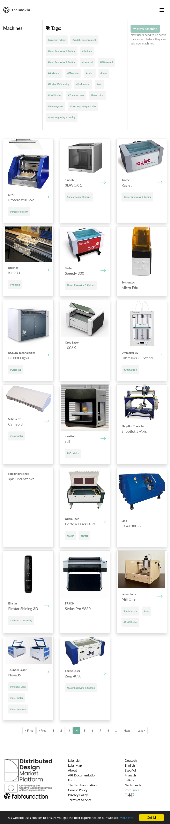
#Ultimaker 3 (106, 62)
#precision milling (57, 40)
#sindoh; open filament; (84, 40)
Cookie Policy (78, 790)
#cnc (99, 84)
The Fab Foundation (82, 785)
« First (29, 730)
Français (130, 775)
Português (132, 790)
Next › (127, 730)
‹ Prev (42, 730)
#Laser (104, 73)
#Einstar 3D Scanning (58, 84)
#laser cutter (97, 95)
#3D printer (73, 73)
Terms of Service (80, 800)
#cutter (90, 73)
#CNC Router (54, 95)
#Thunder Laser (76, 95)
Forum (72, 780)
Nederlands (133, 785)
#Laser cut (87, 62)
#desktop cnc (83, 84)
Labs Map (75, 765)
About (72, 770)
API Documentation (82, 775)
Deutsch (131, 760)
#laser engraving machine (83, 106)
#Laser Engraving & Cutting (61, 51)
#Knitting (87, 51)
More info (126, 818)
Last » (141, 730)
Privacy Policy (78, 795)
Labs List (74, 760)
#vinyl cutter (54, 73)
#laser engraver (55, 106)
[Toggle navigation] (162, 10)
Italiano (130, 780)
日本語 (129, 795)
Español (130, 770)
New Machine (145, 29)
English (130, 765)
